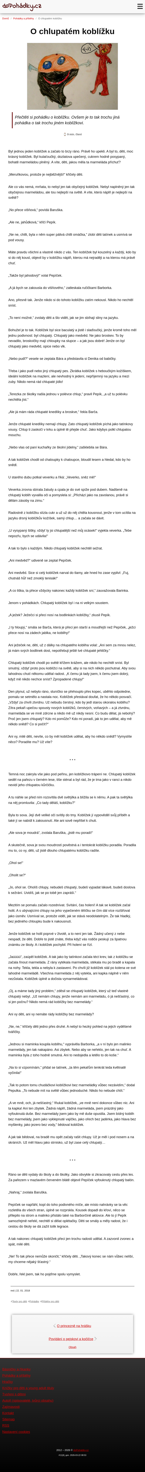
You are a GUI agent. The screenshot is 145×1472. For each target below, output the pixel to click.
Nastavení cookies (16, 1432)
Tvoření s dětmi (14, 1394)
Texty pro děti (19, 1301)
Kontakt (8, 1413)
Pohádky (34, 1301)
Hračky (7, 1382)
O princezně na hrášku (72, 1326)
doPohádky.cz (81, 1450)
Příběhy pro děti (50, 1301)
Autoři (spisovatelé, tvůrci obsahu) (27, 1400)
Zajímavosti (11, 1407)
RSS (5, 1425)
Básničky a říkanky (16, 1369)
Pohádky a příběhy (23, 18)
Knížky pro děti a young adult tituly (28, 1388)
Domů (5, 18)
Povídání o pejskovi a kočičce (72, 1339)
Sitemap (8, 1419)
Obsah (72, 1347)
